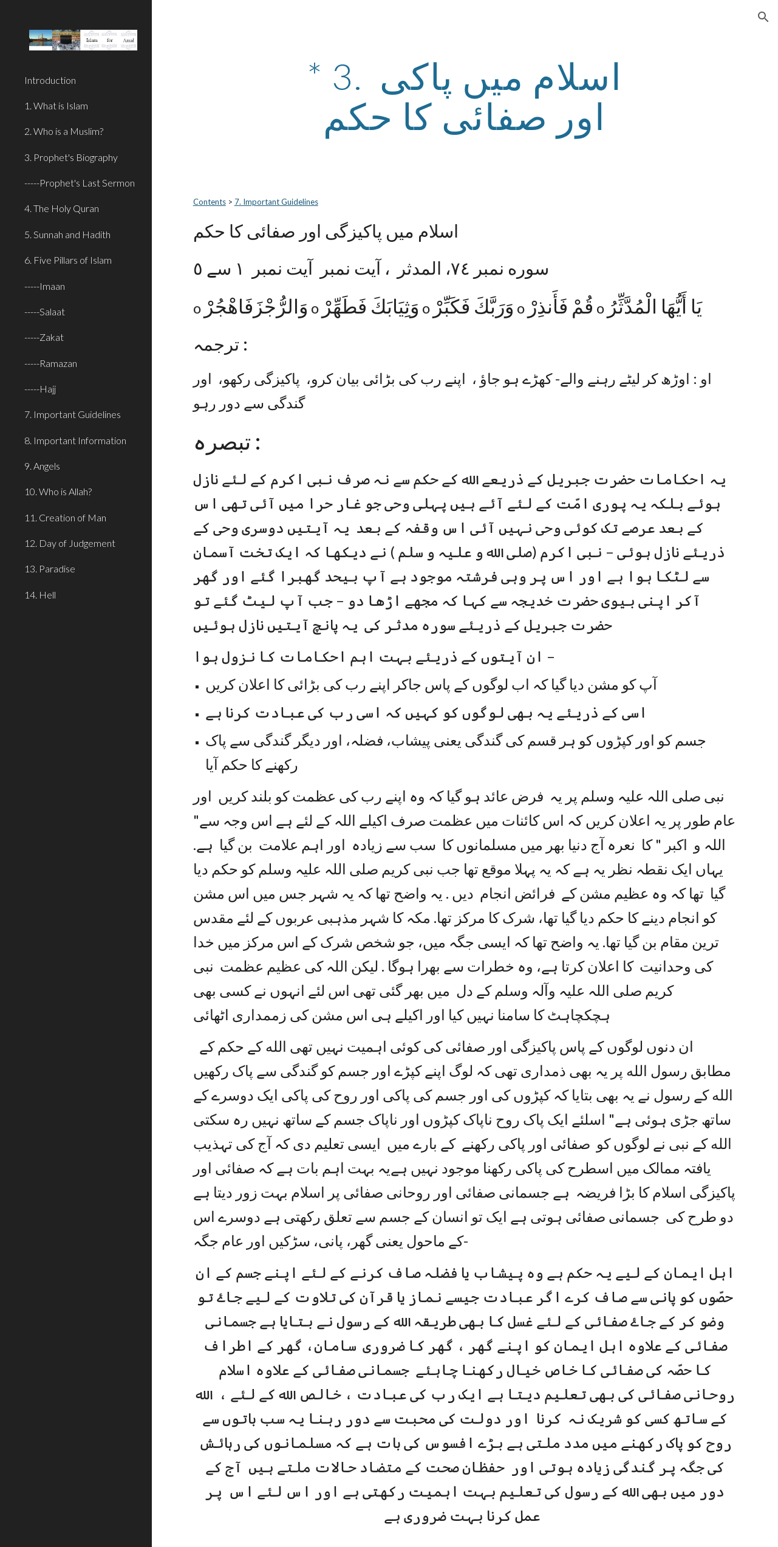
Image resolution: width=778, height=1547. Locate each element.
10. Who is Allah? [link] (58, 491)
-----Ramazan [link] (50, 363)
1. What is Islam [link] (56, 105)
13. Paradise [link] (49, 568)
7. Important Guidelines (276, 202)
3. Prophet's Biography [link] (71, 157)
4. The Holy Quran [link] (61, 208)
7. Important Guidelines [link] (72, 414)
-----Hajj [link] (40, 388)
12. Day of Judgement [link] (69, 543)
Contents (209, 202)
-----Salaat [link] (44, 311)
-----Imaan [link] (44, 286)
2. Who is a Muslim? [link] (63, 131)
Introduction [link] (50, 80)
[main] (465, 96)
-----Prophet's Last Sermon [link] (79, 182)
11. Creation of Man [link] (65, 517)
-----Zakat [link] (44, 337)
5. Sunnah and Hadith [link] (67, 234)
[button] (763, 17)
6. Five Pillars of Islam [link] (68, 260)
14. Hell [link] (40, 594)
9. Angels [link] (42, 466)
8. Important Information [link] (75, 440)
